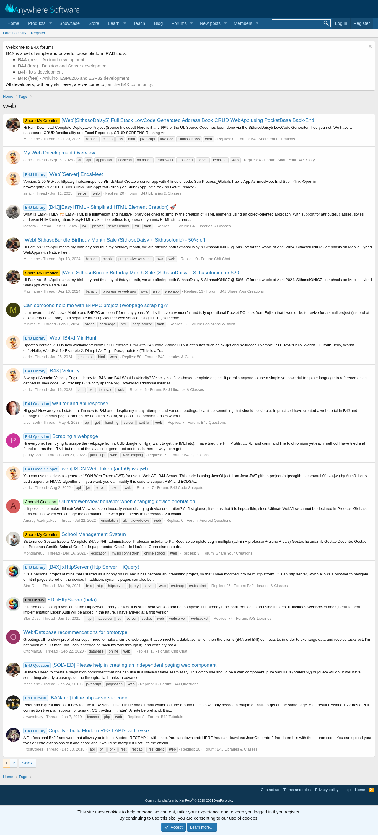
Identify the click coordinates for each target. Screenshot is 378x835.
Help (347, 789)
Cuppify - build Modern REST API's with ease (86, 730)
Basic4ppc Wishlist (219, 324)
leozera (29, 226)
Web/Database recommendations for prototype (75, 632)
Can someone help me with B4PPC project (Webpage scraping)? (95, 305)
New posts (210, 23)
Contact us (270, 789)
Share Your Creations (234, 553)
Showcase (69, 23)
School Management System (74, 534)
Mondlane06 (34, 553)
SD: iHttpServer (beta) (60, 600)
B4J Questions (213, 422)
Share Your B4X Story (296, 160)
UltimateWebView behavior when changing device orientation (109, 501)
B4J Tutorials (172, 717)
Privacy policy (326, 789)
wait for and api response (65, 403)
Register (38, 33)
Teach (139, 23)
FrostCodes (33, 749)
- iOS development (40, 71)
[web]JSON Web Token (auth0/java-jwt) (85, 469)
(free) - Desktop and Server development (63, 65)
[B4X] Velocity (51, 371)
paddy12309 (34, 455)
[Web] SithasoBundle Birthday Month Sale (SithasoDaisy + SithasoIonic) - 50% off (114, 240)
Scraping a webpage (60, 436)
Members (243, 23)
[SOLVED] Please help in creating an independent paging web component (119, 665)
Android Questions (215, 520)
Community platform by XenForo (189, 800)
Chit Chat (222, 259)
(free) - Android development (51, 59)
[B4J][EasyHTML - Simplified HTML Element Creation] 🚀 (99, 207)
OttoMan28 (32, 651)
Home (13, 23)
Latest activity (14, 33)
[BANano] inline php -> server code (75, 698)
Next (26, 763)
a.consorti (31, 422)
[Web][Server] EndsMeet (63, 174)
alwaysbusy (33, 717)
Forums (179, 23)
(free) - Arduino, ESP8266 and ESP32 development (73, 78)
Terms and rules (297, 789)
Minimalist (31, 324)
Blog (158, 23)
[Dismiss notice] (369, 47)
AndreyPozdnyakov (39, 520)
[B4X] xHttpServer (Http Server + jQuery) (81, 567)
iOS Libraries (260, 618)
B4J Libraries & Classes (161, 193)
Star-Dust (31, 585)
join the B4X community (128, 84)
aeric (27, 160)
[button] (39, 23)
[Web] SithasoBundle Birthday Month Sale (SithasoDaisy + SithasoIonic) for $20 (131, 272)
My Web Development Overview (59, 153)
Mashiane (31, 139)
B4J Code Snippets (186, 487)
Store (94, 23)
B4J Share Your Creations (273, 139)
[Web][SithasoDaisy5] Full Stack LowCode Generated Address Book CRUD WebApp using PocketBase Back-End (168, 120)
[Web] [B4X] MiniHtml (59, 338)
